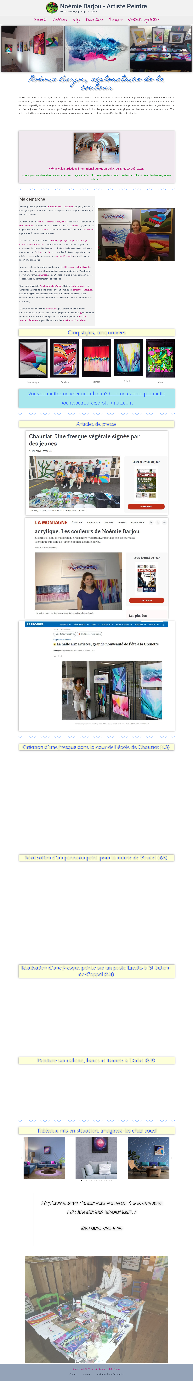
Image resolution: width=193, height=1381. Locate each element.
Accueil (39, 20)
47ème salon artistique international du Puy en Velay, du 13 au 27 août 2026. (96, 168)
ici (100, 179)
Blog (76, 20)
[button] (21, 1158)
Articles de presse (96, 424)
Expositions (94, 20)
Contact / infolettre (144, 20)
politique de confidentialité (108, 1374)
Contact (75, 1374)
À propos (116, 20)
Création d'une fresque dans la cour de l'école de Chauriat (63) (96, 747)
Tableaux (59, 20)
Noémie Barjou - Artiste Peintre (103, 6)
